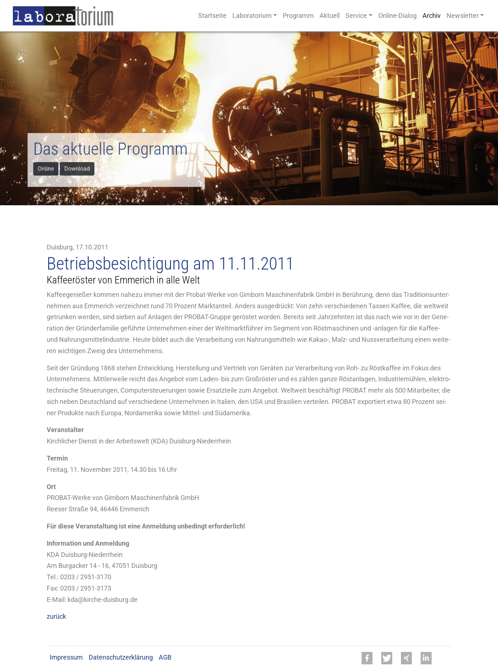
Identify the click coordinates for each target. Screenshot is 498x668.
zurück (56, 616)
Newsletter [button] (463, 15)
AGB (165, 657)
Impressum (66, 657)
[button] (367, 658)
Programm (298, 15)
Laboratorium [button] (252, 15)
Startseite (212, 15)
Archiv (431, 15)
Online (49, 168)
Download (79, 168)
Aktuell (330, 15)
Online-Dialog (397, 15)
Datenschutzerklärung (121, 657)
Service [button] (356, 15)
